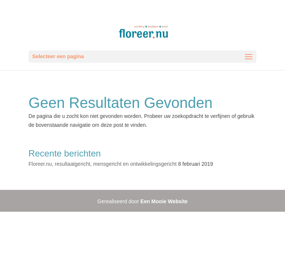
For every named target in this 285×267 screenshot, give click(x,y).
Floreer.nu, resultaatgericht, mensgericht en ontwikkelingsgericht (103, 164)
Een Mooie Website (163, 201)
